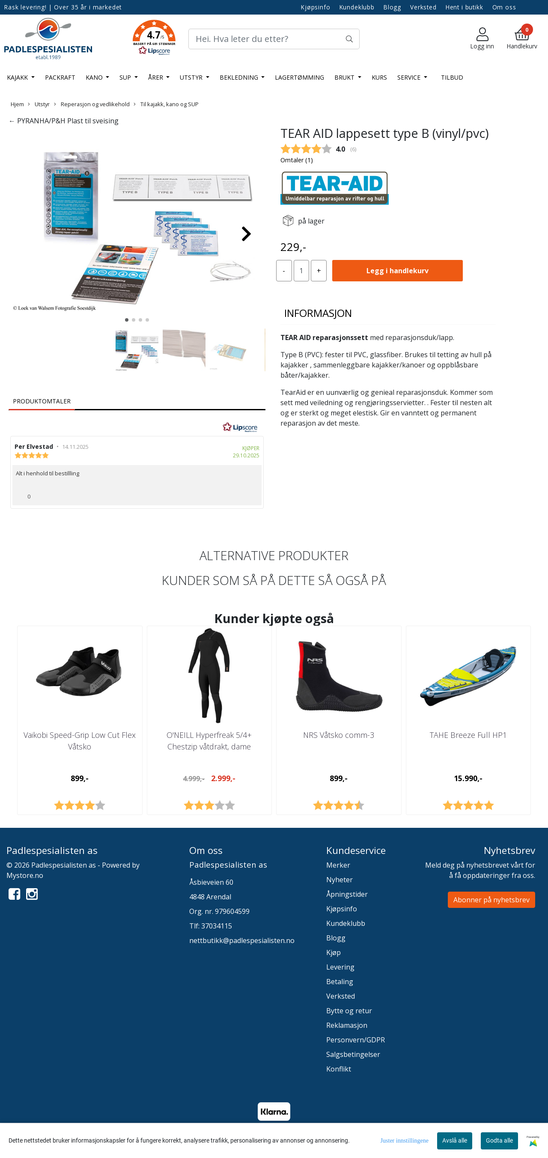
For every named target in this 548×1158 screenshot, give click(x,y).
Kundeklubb (357, 7)
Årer (156, 77)
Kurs (379, 77)
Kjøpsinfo (316, 7)
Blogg (392, 7)
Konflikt (338, 1069)
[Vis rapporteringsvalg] (251, 493)
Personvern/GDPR (355, 1040)
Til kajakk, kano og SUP (166, 104)
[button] (154, 39)
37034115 (216, 926)
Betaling (339, 981)
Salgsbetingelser (353, 1054)
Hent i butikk (464, 7)
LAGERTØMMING (299, 77)
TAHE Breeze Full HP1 (468, 735)
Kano (95, 77)
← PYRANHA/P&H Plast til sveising (64, 120)
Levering (340, 967)
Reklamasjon (346, 1025)
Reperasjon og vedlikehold (92, 104)
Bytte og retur (349, 1010)
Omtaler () (296, 160)
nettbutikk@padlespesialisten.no (242, 940)
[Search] (274, 39)
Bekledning (240, 77)
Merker (338, 865)
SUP (126, 77)
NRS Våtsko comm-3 (338, 735)
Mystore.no (24, 875)
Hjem (17, 104)
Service (409, 77)
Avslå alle (454, 1140)
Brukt (345, 77)
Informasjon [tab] (318, 313)
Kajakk (18, 77)
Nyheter (339, 879)
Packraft (60, 77)
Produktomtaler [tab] (42, 401)
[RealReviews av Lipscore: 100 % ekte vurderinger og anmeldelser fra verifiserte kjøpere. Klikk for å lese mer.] (240, 427)
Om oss (504, 7)
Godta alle (499, 1140)
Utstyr (192, 77)
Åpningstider (347, 894)
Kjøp (333, 952)
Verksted (423, 7)
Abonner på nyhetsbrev (491, 899)
